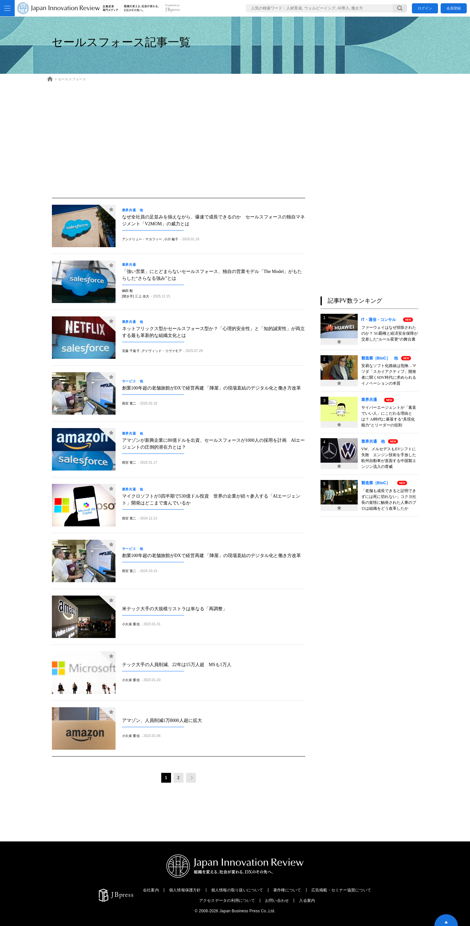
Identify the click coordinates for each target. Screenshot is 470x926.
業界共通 (131, 264)
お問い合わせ (277, 900)
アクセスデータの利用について (227, 900)
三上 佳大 (142, 296)
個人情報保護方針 (185, 890)
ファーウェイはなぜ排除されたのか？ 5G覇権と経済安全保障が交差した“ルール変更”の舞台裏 (389, 333)
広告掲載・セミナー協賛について (341, 890)
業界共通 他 (132, 210)
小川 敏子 (171, 239)
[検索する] (400, 8)
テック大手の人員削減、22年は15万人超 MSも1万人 (176, 664)
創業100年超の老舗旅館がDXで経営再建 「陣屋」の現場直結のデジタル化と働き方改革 (211, 388)
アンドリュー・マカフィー (142, 239)
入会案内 (307, 900)
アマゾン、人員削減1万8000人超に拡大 (162, 720)
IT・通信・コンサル (380, 319)
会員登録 (453, 8)
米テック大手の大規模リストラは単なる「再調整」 (174, 608)
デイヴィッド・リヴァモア (162, 351)
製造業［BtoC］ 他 (379, 358)
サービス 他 (132, 381)
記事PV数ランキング (355, 300)
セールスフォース (72, 79)
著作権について (287, 890)
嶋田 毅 (127, 291)
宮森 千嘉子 (131, 351)
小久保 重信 (131, 624)
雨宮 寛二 (129, 403)
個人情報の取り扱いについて (237, 890)
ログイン (425, 8)
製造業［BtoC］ (377, 483)
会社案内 (151, 890)
